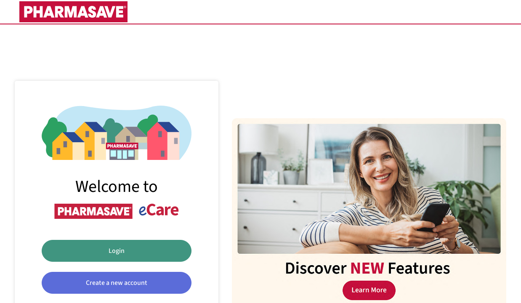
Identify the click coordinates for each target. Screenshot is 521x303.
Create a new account (116, 282)
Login (117, 250)
